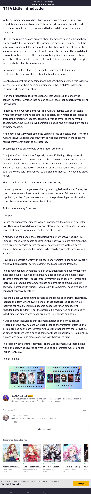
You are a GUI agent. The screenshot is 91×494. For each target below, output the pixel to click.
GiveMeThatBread (19, 396)
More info (5, 484)
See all (85, 410)
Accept (81, 483)
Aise (13, 415)
